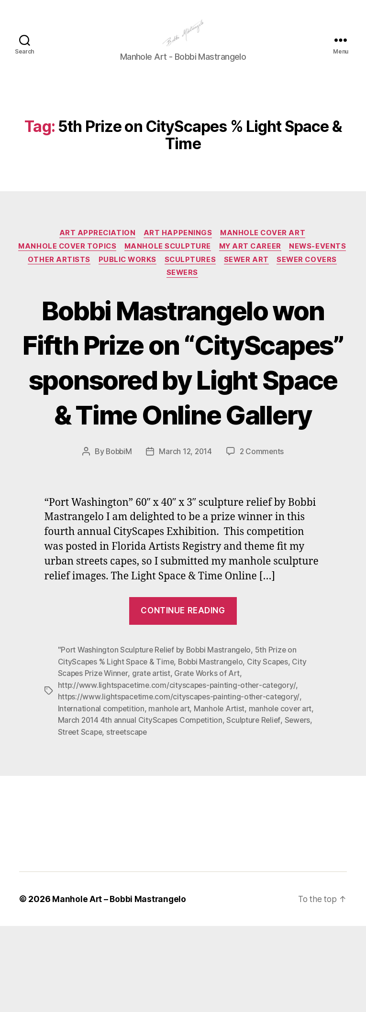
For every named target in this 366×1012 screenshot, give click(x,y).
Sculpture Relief (257, 806)
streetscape (129, 818)
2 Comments (263, 539)
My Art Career (286, 262)
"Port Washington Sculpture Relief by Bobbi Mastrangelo (157, 737)
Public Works (194, 276)
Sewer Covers (162, 290)
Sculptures (259, 276)
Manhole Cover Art (265, 248)
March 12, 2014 (186, 539)
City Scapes (272, 749)
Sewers (218, 290)
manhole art (171, 795)
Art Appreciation (95, 248)
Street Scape (81, 818)
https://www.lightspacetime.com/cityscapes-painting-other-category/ (180, 783)
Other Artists (124, 276)
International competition (102, 795)
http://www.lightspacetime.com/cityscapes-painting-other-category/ (178, 772)
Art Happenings (178, 248)
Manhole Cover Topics (97, 262)
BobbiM (117, 539)
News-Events (54, 276)
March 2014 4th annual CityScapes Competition (141, 806)
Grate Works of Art (210, 760)
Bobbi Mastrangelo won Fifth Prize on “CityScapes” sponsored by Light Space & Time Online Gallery (182, 414)
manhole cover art (284, 795)
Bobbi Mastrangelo (213, 749)
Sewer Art (317, 276)
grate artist (153, 760)
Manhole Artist (222, 795)
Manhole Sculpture (200, 262)
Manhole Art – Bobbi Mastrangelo (120, 985)
